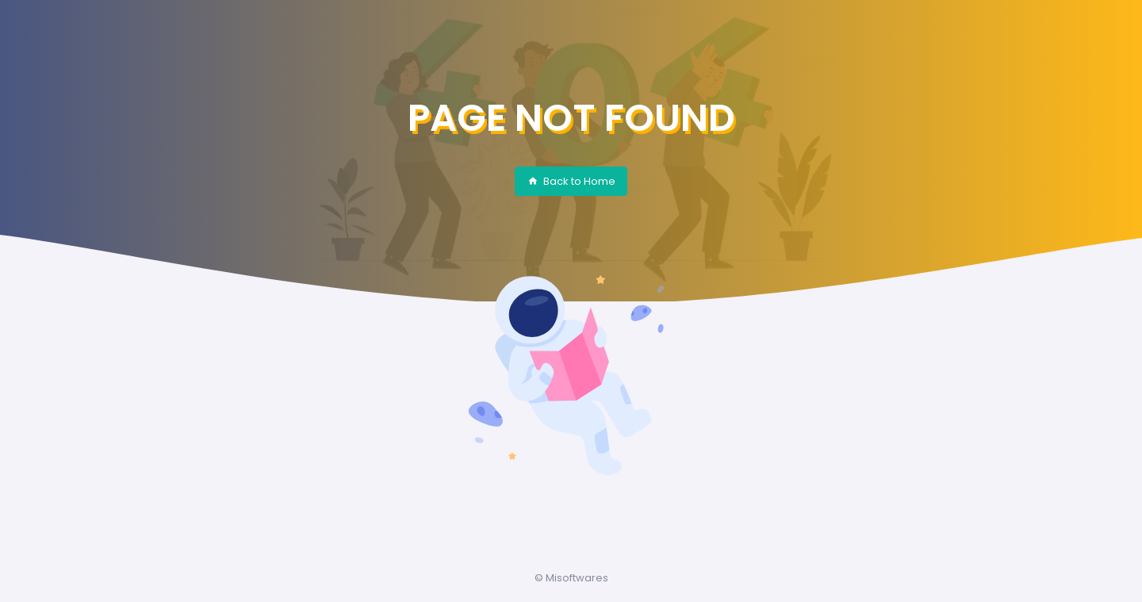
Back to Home (571, 181)
